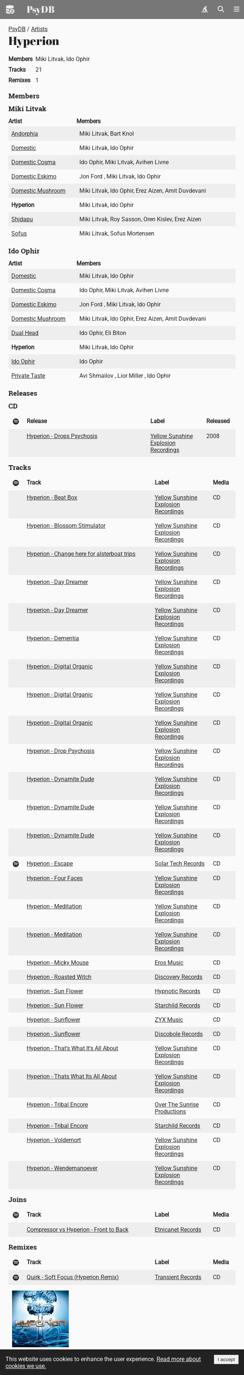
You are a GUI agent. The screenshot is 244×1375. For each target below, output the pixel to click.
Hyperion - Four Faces (55, 878)
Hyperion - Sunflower (53, 1019)
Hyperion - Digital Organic (60, 666)
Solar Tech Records (179, 863)
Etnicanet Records (178, 1229)
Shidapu (22, 219)
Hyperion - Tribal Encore (57, 1104)
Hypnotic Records (177, 991)
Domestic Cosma (33, 162)
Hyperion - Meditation (54, 906)
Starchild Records (177, 1005)
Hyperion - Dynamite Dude (60, 779)
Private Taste (28, 375)
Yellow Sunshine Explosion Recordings (171, 443)
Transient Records (178, 1277)
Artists (39, 29)
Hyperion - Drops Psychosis (62, 436)
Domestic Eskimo (33, 176)
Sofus (19, 233)
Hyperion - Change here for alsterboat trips (81, 553)
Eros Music (169, 962)
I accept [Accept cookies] (226, 1359)
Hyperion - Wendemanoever (62, 1168)
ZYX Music (169, 1019)
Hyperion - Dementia (53, 638)
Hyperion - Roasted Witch (59, 976)
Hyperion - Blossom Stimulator (66, 525)
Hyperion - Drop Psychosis (60, 750)
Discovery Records (178, 976)
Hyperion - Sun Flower (55, 991)
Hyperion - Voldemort (54, 1140)
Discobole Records (179, 1034)
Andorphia (24, 133)
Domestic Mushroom (38, 190)
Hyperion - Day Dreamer (57, 582)
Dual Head (24, 332)
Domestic (23, 147)
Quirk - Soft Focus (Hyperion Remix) (73, 1277)
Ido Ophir (23, 361)
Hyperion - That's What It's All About (72, 1048)
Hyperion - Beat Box (52, 497)
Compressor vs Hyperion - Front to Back (77, 1229)
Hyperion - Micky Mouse (58, 962)
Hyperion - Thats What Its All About (72, 1076)
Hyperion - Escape (50, 863)
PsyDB (41, 9)
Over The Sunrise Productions (177, 1108)
